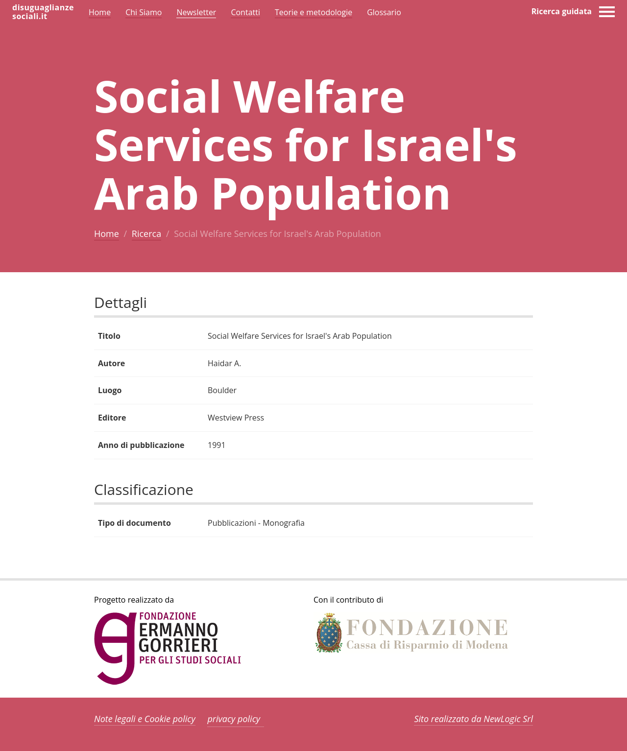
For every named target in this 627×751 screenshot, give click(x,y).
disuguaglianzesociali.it (43, 12)
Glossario (384, 12)
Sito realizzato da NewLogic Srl (473, 719)
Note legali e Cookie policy (144, 719)
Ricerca (146, 233)
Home (106, 233)
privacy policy (233, 719)
